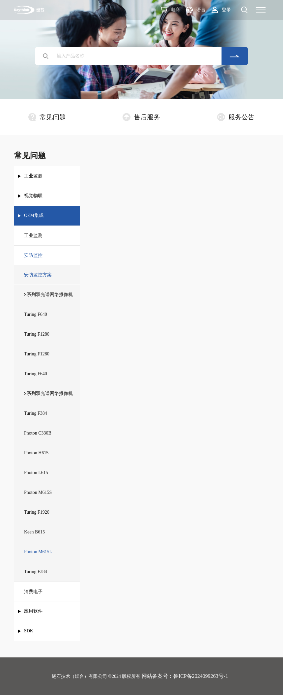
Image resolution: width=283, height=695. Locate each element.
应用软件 (33, 611)
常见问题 (47, 117)
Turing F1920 (36, 512)
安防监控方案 (38, 274)
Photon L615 (36, 472)
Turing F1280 (36, 334)
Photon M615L (38, 551)
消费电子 (33, 591)
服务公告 (236, 117)
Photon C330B (37, 433)
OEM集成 (33, 215)
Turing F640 (35, 314)
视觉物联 (33, 195)
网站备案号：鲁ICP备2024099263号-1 (185, 676)
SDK (28, 630)
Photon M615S (38, 492)
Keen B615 (34, 531)
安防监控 (33, 255)
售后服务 (141, 117)
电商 (175, 9)
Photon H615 (36, 452)
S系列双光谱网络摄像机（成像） (48, 397)
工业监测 (33, 175)
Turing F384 (35, 413)
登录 (226, 9)
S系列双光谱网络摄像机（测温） (48, 298)
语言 (201, 9)
